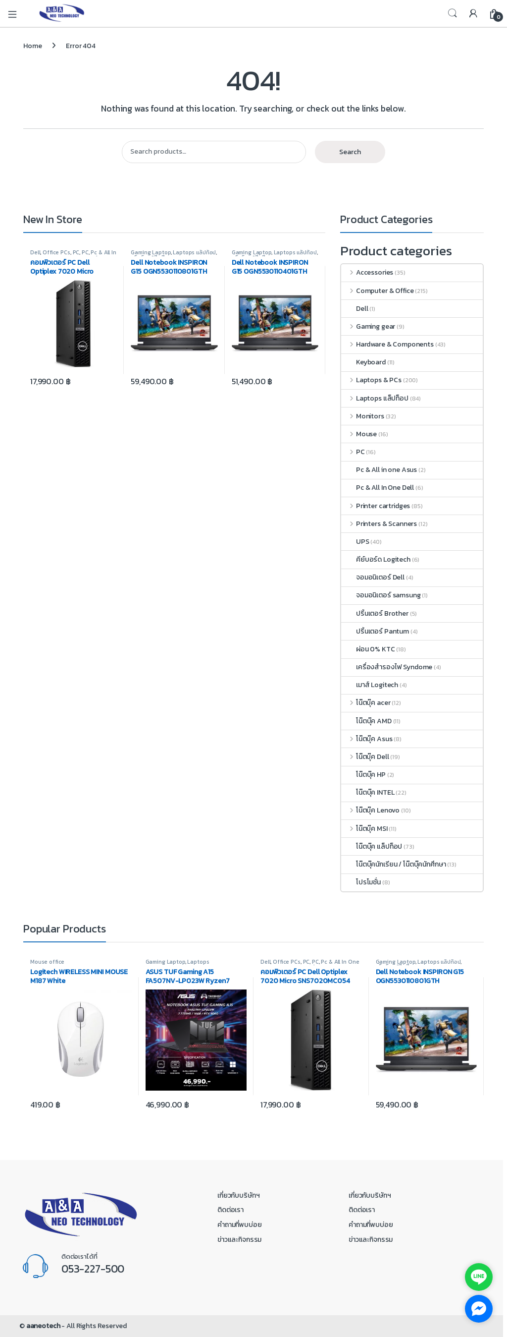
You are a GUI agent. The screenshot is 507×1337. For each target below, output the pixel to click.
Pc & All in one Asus (379, 470)
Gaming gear (368, 326)
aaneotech (43, 1326)
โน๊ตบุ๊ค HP (363, 774)
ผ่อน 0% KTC (368, 649)
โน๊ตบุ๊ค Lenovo (370, 810)
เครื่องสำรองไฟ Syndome (386, 667)
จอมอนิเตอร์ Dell (373, 577)
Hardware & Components (387, 344)
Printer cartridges (375, 506)
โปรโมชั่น (361, 882)
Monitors (362, 416)
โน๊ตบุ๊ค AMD (366, 721)
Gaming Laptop (150, 252)
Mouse (359, 434)
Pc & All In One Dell (377, 487)
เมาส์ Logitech (369, 685)
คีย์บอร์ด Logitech (375, 559)
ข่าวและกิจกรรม (239, 1239)
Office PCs (56, 252)
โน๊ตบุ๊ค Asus (366, 739)
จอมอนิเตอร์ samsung (381, 595)
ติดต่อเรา (230, 1210)
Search (452, 13)
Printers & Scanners (379, 524)
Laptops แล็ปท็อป (194, 252)
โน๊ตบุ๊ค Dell (365, 757)
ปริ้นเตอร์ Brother (374, 613)
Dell (35, 252)
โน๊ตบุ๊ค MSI (364, 828)
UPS (355, 541)
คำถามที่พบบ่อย (239, 1225)
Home (32, 46)
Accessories (367, 272)
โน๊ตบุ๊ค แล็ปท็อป (371, 846)
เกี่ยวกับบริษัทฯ (238, 1195)
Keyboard (363, 362)
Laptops (198, 962)
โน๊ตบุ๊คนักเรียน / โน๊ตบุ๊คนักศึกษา (393, 864)
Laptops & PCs (371, 380)
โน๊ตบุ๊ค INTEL (367, 792)
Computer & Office (377, 291)
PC (76, 252)
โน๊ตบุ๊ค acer (365, 703)
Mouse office (47, 962)
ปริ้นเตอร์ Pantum (375, 631)
